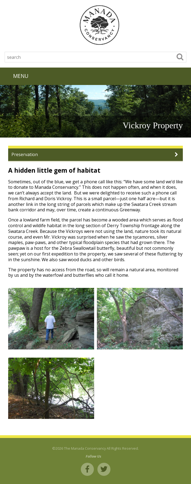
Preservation (24, 154)
